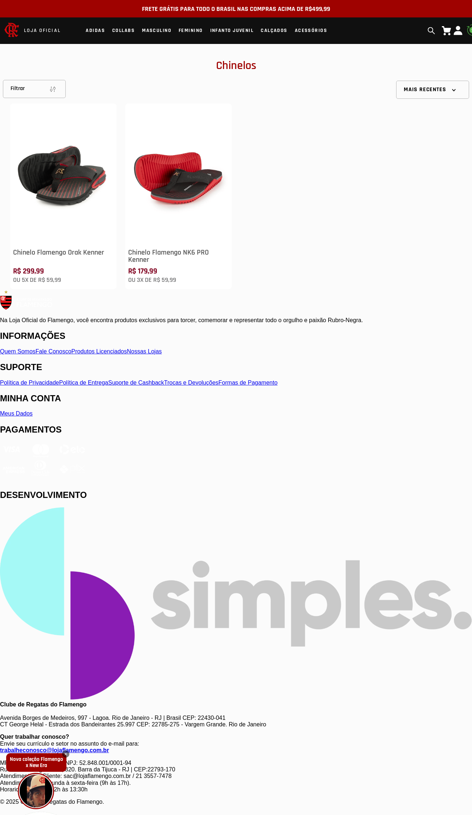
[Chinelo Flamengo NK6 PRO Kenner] (178, 196)
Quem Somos (18, 351)
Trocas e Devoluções (191, 383)
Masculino (156, 30)
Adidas (95, 30)
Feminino (191, 30)
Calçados (274, 30)
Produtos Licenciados (99, 351)
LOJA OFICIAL (42, 30)
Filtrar (34, 89)
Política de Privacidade (29, 383)
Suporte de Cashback (136, 383)
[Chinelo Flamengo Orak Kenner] (63, 196)
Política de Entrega (83, 383)
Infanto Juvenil (232, 30)
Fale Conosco (54, 351)
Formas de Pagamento (248, 383)
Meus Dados (16, 413)
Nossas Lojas (144, 351)
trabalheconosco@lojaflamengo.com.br (54, 750)
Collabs (123, 30)
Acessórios (311, 30)
